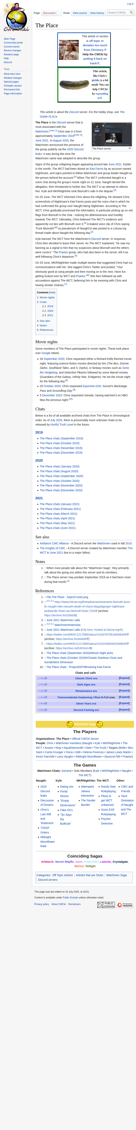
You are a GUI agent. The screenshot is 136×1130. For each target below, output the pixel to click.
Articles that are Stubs (89, 875)
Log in (130, 3)
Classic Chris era (86, 678)
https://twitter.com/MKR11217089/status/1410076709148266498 (86, 634)
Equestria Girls (92, 386)
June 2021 (41, 140)
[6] (88, 275)
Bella (122, 747)
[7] (66, 284)
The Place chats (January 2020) (59, 466)
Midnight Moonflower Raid (47, 841)
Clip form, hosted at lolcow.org (100, 629)
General (66, 770)
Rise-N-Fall (101, 697)
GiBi (77, 752)
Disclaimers (74, 904)
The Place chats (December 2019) (61, 452)
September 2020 (54, 358)
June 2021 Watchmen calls (63, 620)
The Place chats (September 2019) (61, 438)
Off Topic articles (62, 875)
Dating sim (66, 786)
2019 (39, 432)
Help (6, 58)
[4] (85, 223)
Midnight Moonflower (89, 756)
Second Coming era (86, 709)
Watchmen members (68, 743)
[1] (68, 580)
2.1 (52, 601)
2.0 (48, 601)
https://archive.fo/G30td (58, 615)
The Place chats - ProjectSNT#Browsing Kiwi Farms (78, 667)
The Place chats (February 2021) (60, 509)
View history (94, 12)
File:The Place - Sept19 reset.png (67, 597)
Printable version (13, 85)
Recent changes (12, 50)
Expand (124, 678)
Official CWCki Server (85, 738)
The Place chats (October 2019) (59, 443)
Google (46, 353)
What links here (12, 74)
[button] (124, 678)
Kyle (97, 743)
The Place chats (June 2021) (57, 528)
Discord (74, 112)
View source (77, 12)
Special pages (11, 81)
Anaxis (49, 747)
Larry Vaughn (65, 756)
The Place (62, 738)
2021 (39, 498)
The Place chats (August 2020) (59, 471)
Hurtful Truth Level (62, 424)
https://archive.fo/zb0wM (71, 639)
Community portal (13, 42)
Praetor (63, 252)
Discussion (49, 12)
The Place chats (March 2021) (58, 513)
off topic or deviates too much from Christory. (95, 45)
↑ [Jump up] (45, 568)
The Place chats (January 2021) (59, 504)
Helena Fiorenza (93, 752)
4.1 (52, 624)
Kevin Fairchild (45, 756)
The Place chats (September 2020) (61, 476)
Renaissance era (86, 690)
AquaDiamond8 (73, 747)
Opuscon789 (112, 756)
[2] (75, 176)
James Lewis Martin (118, 752)
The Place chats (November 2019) (61, 448)
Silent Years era (86, 703)
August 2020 (61, 140)
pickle (95, 80)
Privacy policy (41, 904)
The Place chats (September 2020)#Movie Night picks (79, 653)
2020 (39, 460)
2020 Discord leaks (45, 791)
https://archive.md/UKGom (72, 648)
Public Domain (70, 897)
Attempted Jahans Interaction (87, 791)
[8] (66, 380)
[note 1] (53, 130)
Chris (50, 743)
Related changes (13, 78)
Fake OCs (66, 810)
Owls (88, 747)
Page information (13, 93)
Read (63, 12)
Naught (87, 743)
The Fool (99, 747)
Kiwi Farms (96, 168)
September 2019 (64, 135)
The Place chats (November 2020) (61, 485)
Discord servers (48, 879)
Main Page (9, 38)
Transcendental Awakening (75, 697)
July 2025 (56, 420)
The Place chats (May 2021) (57, 523)
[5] (56, 227)
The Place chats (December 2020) (61, 490)
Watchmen (42, 131)
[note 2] (78, 135)
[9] (74, 389)
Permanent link (12, 89)
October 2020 (52, 386)
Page (37, 12)
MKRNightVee (111, 743)
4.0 (48, 624)
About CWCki (58, 904)
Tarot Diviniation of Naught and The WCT (127, 805)
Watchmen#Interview (67, 625)
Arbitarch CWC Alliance (54, 543)
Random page (11, 54)
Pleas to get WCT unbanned (107, 800)
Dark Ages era (86, 684)
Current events (12, 46)
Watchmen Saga (116, 875)
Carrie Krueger (54, 752)
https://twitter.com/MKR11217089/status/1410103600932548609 (86, 643)
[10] (70, 399)
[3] (115, 190)
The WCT (84, 775)
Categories (43, 875)
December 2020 (52, 395)
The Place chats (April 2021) (57, 518)
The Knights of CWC (52, 548)
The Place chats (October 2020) (59, 480)
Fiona (69, 752)
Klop (58, 747)
